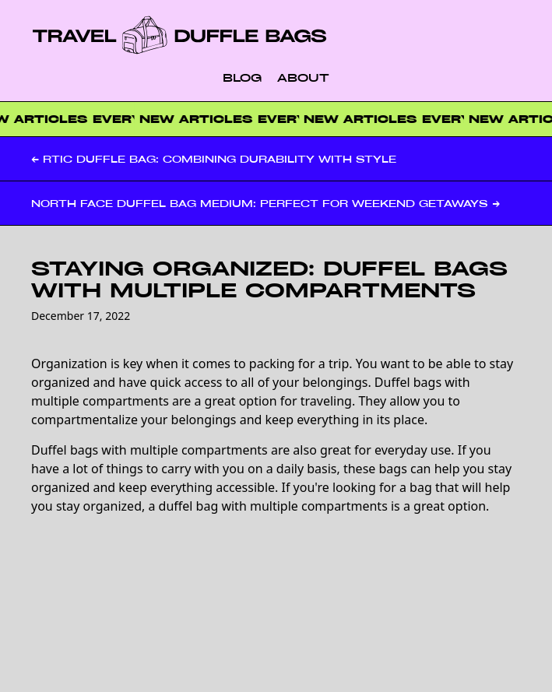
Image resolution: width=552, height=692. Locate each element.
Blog (242, 77)
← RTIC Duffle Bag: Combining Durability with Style (213, 159)
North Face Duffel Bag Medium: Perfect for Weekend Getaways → (265, 203)
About (303, 77)
